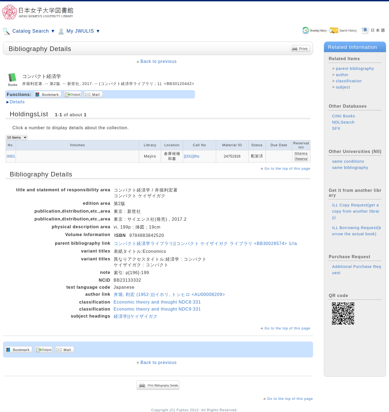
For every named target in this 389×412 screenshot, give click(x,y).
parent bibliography (355, 68)
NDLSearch (343, 122)
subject (343, 87)
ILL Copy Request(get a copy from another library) (356, 211)
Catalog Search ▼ (28, 31)
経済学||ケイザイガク (136, 316)
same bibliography (350, 167)
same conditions (348, 161)
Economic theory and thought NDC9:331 (157, 309)
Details (17, 102)
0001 (11, 156)
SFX (336, 128)
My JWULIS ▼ (78, 31)
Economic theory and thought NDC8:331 (157, 302)
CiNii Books (343, 116)
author (342, 75)
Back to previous (158, 61)
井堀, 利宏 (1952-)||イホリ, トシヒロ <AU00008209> (169, 294)
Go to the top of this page (287, 168)
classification (349, 81)
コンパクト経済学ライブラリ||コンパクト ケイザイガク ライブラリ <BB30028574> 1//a (205, 243)
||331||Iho (191, 156)
